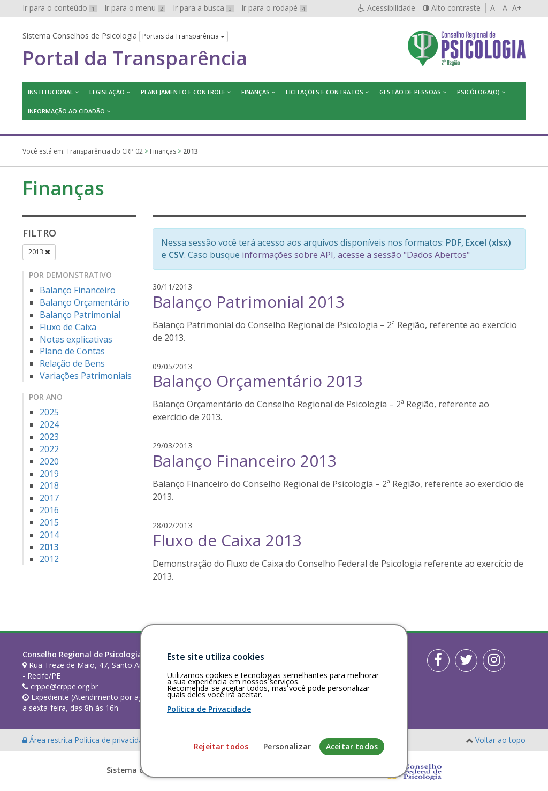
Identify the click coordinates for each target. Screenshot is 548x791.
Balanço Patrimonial (80, 315)
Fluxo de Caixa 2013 (227, 540)
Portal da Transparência (134, 58)
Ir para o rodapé (274, 8)
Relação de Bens (72, 363)
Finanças (255, 92)
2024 (49, 424)
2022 (49, 449)
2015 (49, 522)
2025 (49, 412)
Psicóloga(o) (478, 92)
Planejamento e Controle (183, 92)
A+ (517, 8)
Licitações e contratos (324, 92)
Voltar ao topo (500, 740)
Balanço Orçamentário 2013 (258, 381)
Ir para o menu (134, 8)
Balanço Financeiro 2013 (245, 460)
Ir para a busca (203, 8)
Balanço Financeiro (78, 290)
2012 (49, 559)
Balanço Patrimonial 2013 (249, 302)
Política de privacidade (114, 740)
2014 (49, 535)
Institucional (50, 92)
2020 (49, 461)
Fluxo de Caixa (68, 327)
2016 (49, 510)
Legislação (107, 92)
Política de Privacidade (209, 785)
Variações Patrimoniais (86, 376)
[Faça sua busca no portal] (307, 658)
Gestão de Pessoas (410, 92)
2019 (49, 474)
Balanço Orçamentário (85, 302)
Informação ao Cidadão (66, 111)
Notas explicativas (76, 339)
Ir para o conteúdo (59, 8)
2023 (49, 437)
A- (494, 8)
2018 (49, 485)
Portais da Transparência (183, 36)
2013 (39, 251)
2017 (49, 498)
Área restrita (48, 740)
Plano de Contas (72, 351)
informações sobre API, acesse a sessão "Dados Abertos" (356, 255)
